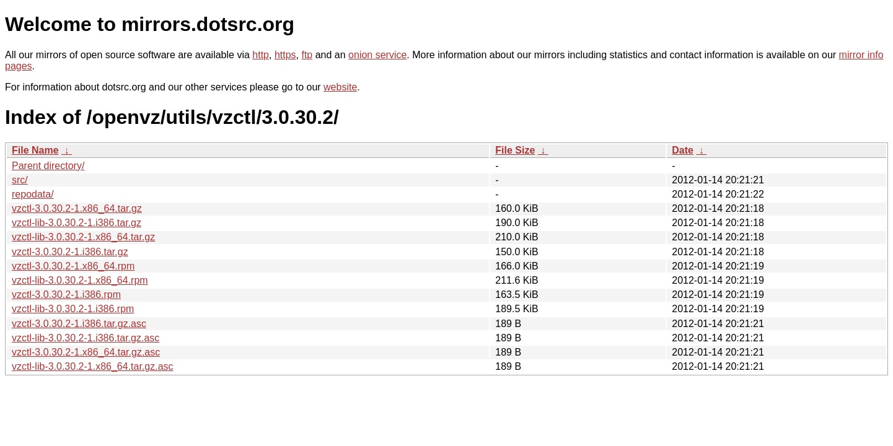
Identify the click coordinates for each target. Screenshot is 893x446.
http (260, 55)
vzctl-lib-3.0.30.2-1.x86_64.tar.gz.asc (93, 366)
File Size (515, 150)
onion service (377, 55)
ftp (306, 55)
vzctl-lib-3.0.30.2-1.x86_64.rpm (80, 280)
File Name (35, 150)
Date (682, 150)
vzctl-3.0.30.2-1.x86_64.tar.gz (77, 208)
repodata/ (33, 194)
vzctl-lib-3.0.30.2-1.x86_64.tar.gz (83, 237)
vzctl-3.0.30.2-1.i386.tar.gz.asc (79, 323)
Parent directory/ (48, 165)
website (340, 87)
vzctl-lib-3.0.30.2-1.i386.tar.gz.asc (85, 338)
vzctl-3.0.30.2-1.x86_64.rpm (73, 266)
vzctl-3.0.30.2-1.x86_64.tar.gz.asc (86, 352)
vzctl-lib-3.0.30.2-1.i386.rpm (73, 309)
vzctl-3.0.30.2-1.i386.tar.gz (70, 252)
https (285, 55)
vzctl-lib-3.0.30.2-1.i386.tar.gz (76, 222)
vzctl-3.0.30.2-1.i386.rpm (66, 294)
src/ (20, 180)
